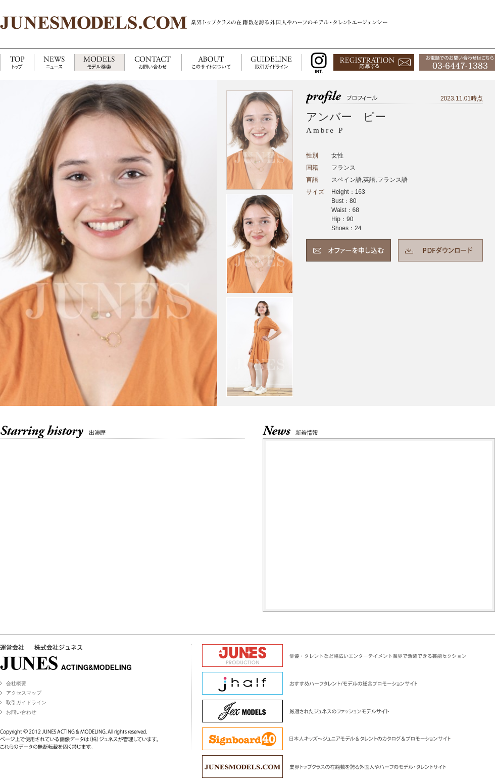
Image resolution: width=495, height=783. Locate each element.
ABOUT (211, 62)
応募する (373, 62)
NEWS (54, 62)
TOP (17, 62)
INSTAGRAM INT (316, 62)
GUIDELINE (271, 62)
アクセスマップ (23, 693)
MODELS (99, 62)
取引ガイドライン (26, 702)
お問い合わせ (21, 712)
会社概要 (16, 683)
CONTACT (152, 62)
